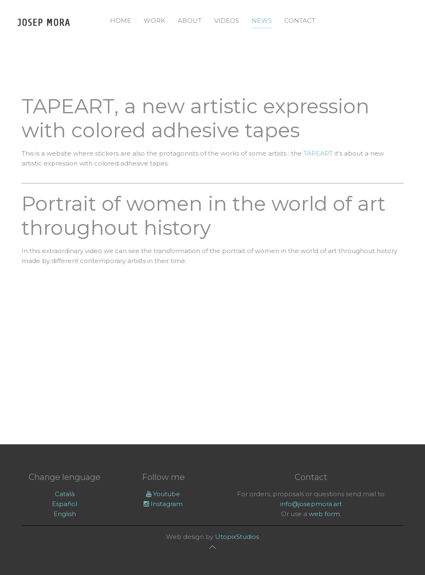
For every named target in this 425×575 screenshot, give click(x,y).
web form (324, 514)
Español (64, 504)
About (190, 20)
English (65, 514)
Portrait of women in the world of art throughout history (204, 216)
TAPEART (318, 153)
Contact (299, 20)
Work (154, 20)
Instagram (163, 504)
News (262, 20)
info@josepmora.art (311, 504)
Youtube (163, 494)
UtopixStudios (237, 537)
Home (120, 20)
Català (65, 494)
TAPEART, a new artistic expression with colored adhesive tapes (195, 118)
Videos (226, 20)
